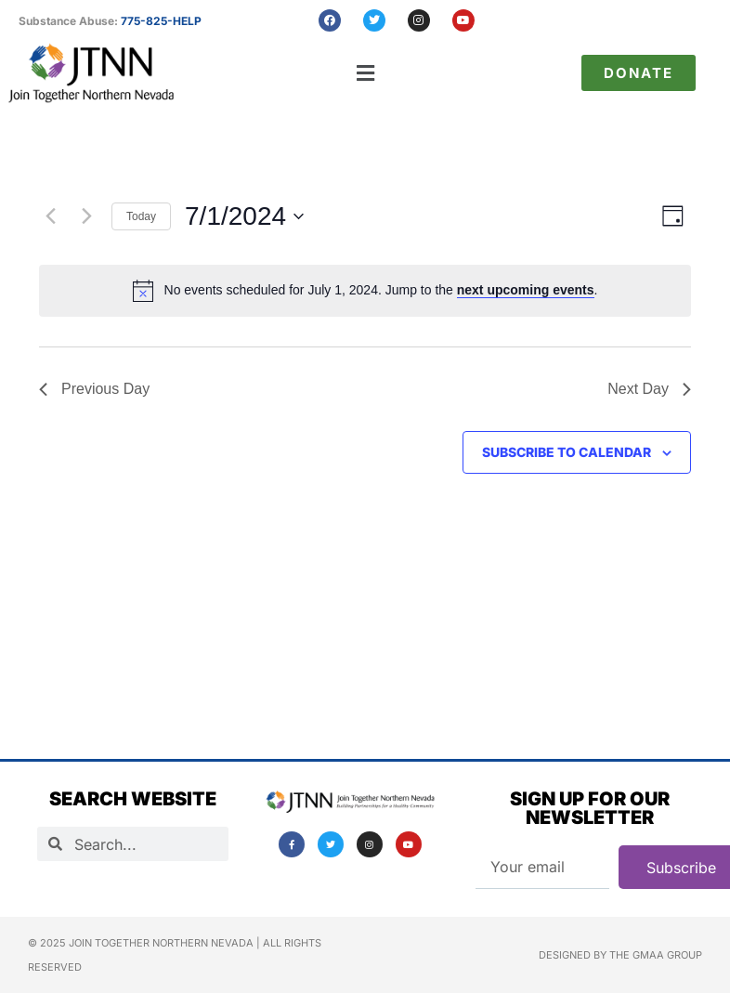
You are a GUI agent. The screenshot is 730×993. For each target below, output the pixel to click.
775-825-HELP (161, 21)
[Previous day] (50, 216)
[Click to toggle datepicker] (244, 216)
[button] (365, 73)
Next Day (649, 389)
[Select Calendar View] (673, 216)
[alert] (381, 290)
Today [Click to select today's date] (141, 216)
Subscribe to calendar (566, 452)
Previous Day (94, 389)
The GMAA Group (655, 954)
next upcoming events (525, 289)
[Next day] (86, 216)
